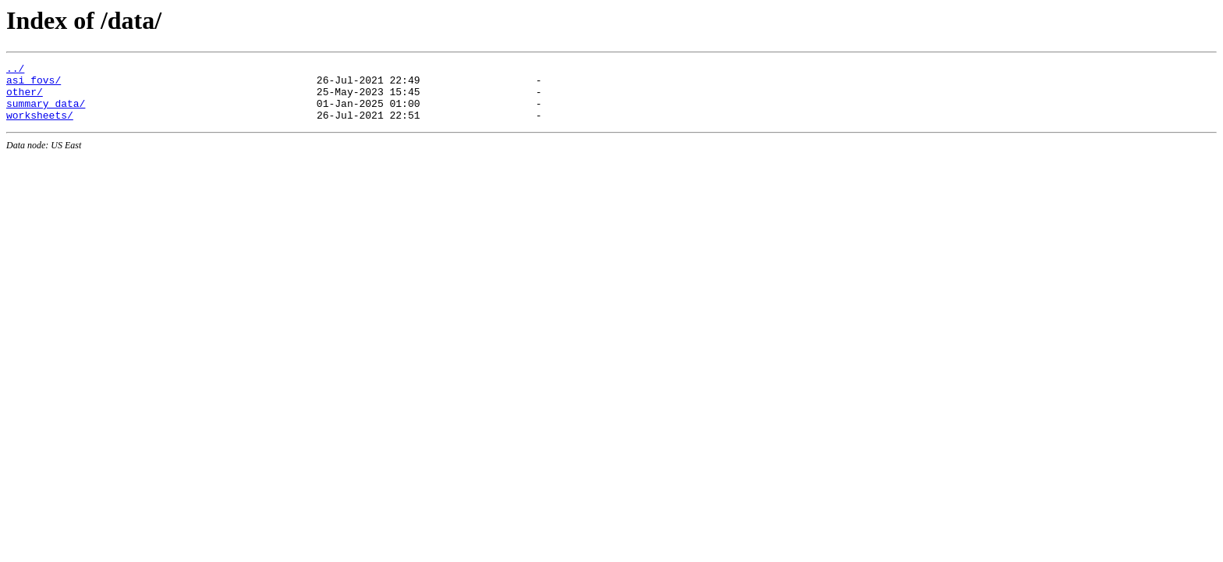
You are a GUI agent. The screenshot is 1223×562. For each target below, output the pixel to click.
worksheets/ (39, 126)
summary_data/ (45, 112)
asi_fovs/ (33, 84)
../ (15, 70)
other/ (24, 98)
